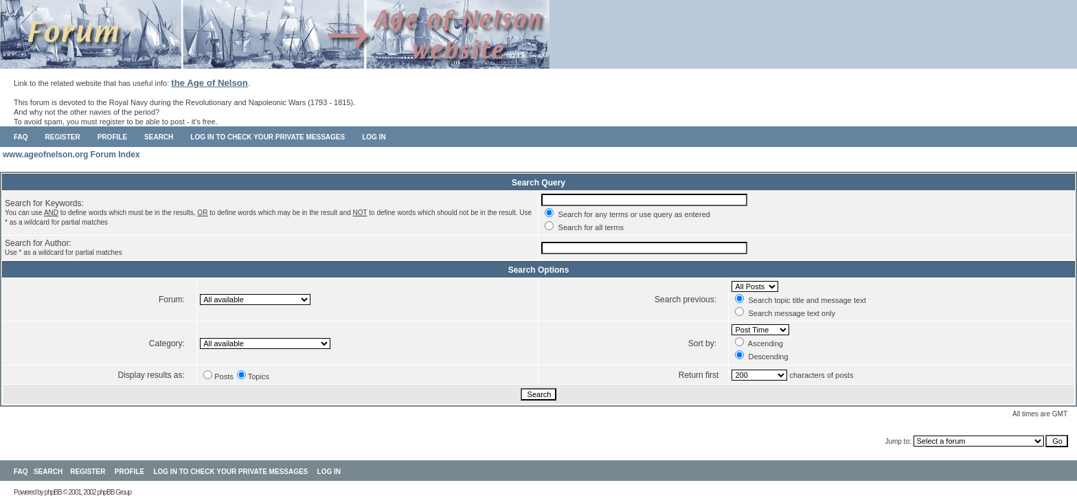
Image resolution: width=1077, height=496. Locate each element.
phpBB (53, 492)
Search (158, 137)
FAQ (21, 137)
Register (62, 137)
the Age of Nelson (209, 83)
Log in (373, 137)
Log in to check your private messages (267, 137)
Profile (112, 137)
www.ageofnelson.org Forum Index (71, 154)
